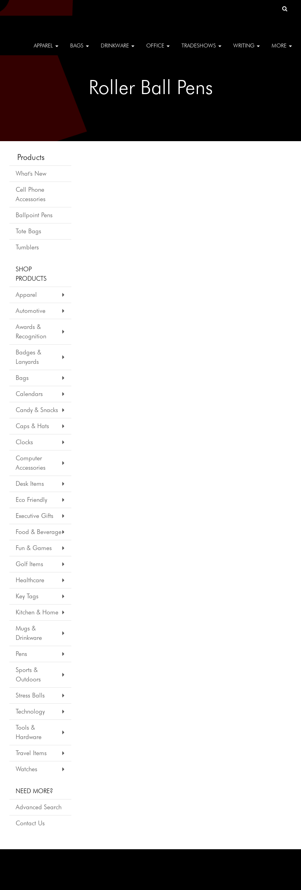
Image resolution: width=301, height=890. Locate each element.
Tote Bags (28, 231)
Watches (26, 769)
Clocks (24, 442)
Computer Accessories (30, 462)
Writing (246, 51)
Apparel (46, 51)
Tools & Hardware (29, 732)
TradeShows (201, 51)
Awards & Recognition (31, 331)
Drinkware (117, 51)
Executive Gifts (34, 515)
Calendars (29, 394)
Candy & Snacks (37, 410)
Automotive (30, 310)
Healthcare (30, 580)
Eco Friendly (31, 499)
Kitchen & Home (37, 612)
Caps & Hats (32, 426)
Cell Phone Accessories (30, 194)
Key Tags (27, 596)
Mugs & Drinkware (29, 633)
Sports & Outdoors (28, 674)
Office (158, 51)
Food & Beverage (39, 532)
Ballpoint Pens (34, 215)
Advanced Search (39, 807)
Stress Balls (30, 695)
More (282, 51)
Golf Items (29, 564)
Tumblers (27, 247)
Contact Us (30, 823)
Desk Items (30, 483)
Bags (79, 51)
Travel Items (31, 753)
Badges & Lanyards (28, 357)
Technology (30, 711)
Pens (21, 654)
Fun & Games (34, 548)
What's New (31, 173)
